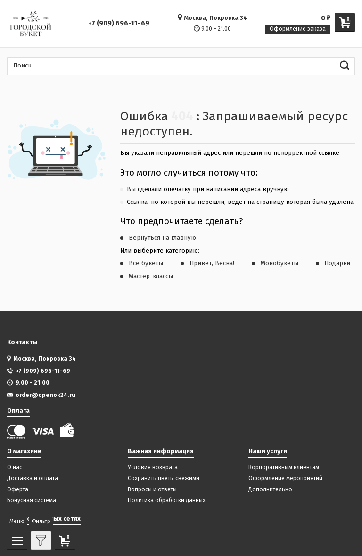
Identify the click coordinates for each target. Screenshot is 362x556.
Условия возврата (153, 467)
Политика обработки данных (167, 500)
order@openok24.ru (45, 394)
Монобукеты (279, 263)
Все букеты (146, 263)
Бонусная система (31, 500)
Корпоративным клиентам (283, 467)
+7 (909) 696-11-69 (118, 23)
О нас (14, 467)
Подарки (337, 263)
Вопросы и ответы (152, 490)
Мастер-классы (151, 276)
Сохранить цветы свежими (163, 478)
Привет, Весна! (211, 263)
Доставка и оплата (32, 478)
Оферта (17, 490)
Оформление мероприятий (285, 478)
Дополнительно (270, 490)
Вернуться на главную (162, 238)
